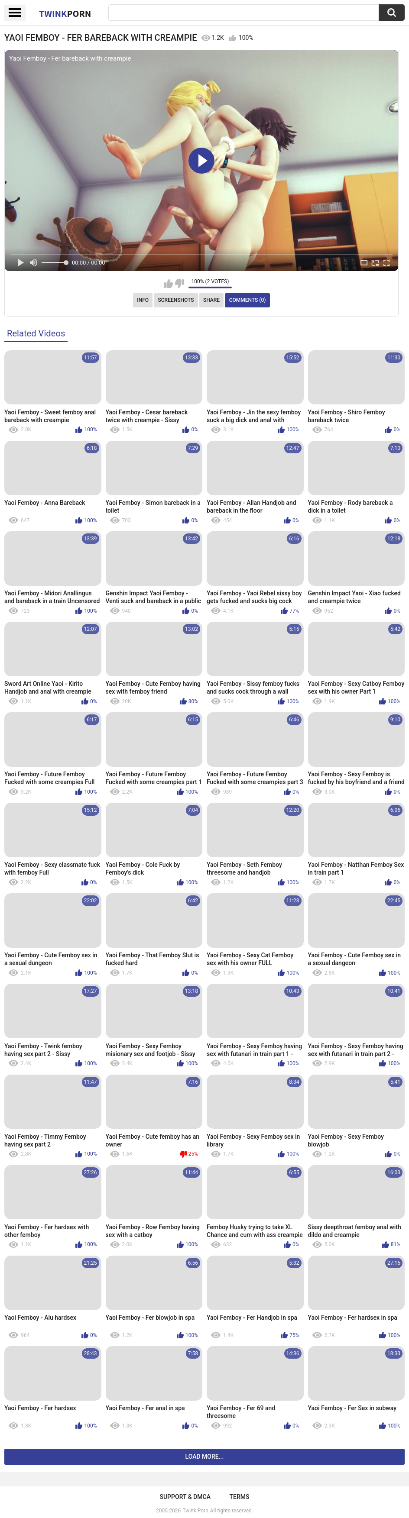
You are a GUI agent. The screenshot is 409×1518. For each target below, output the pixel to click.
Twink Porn (195, 1511)
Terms (240, 1496)
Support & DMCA (184, 1496)
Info (143, 300)
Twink (65, 13)
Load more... (204, 1456)
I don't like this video (179, 283)
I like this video (168, 283)
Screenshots (176, 300)
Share (211, 300)
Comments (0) (247, 300)
